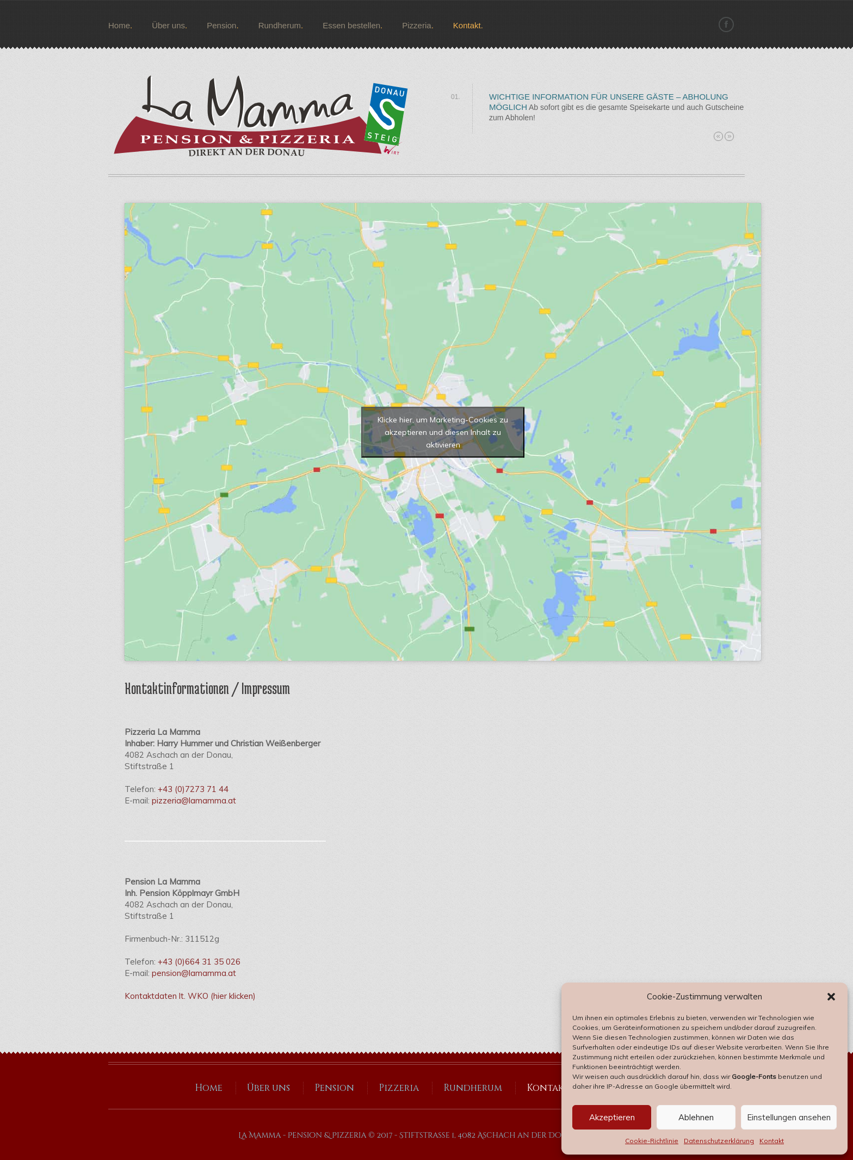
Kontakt (771, 1141)
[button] (831, 996)
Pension (221, 25)
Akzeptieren (612, 1117)
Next (729, 136)
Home (119, 25)
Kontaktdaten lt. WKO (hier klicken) (190, 996)
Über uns (168, 25)
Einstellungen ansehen (789, 1117)
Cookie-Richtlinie (651, 1141)
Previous (718, 136)
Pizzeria (416, 25)
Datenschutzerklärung (719, 1141)
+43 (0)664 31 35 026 (199, 961)
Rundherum (279, 25)
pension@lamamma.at (194, 973)
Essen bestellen (351, 25)
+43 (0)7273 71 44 (193, 789)
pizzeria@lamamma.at (194, 800)
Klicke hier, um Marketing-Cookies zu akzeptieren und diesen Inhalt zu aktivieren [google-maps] (443, 431)
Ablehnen (696, 1117)
